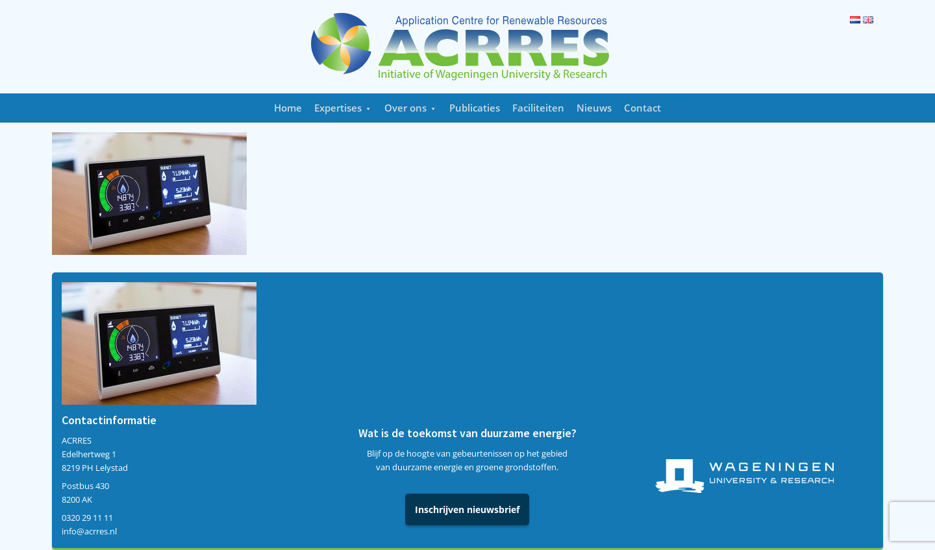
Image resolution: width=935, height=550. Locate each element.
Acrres (467, 46)
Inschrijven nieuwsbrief (467, 509)
